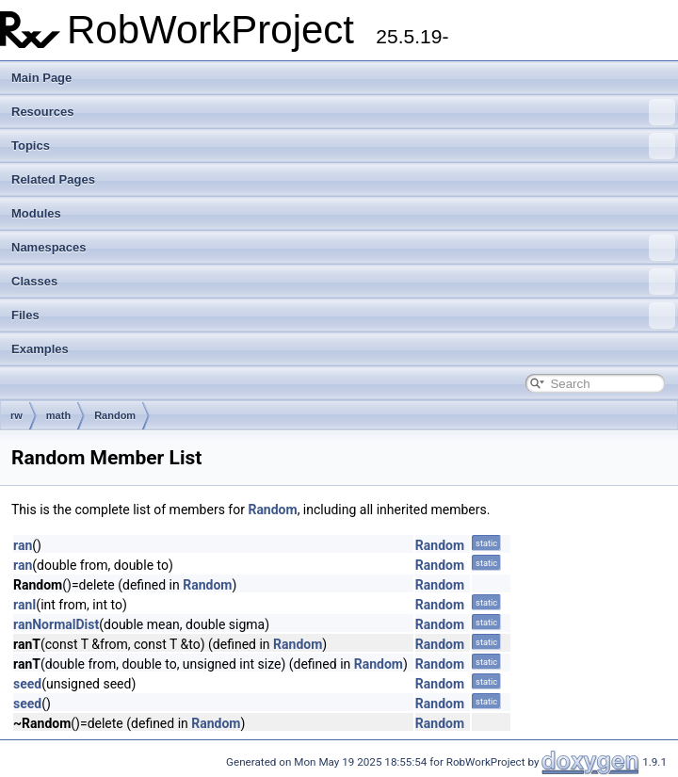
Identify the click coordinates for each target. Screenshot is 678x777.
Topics (343, 146)
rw (16, 415)
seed (27, 683)
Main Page (41, 78)
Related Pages (53, 179)
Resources (343, 112)
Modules (36, 213)
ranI (24, 604)
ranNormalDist (56, 624)
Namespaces (343, 248)
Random (115, 415)
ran (22, 545)
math (58, 415)
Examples (40, 349)
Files (343, 315)
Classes (343, 281)
